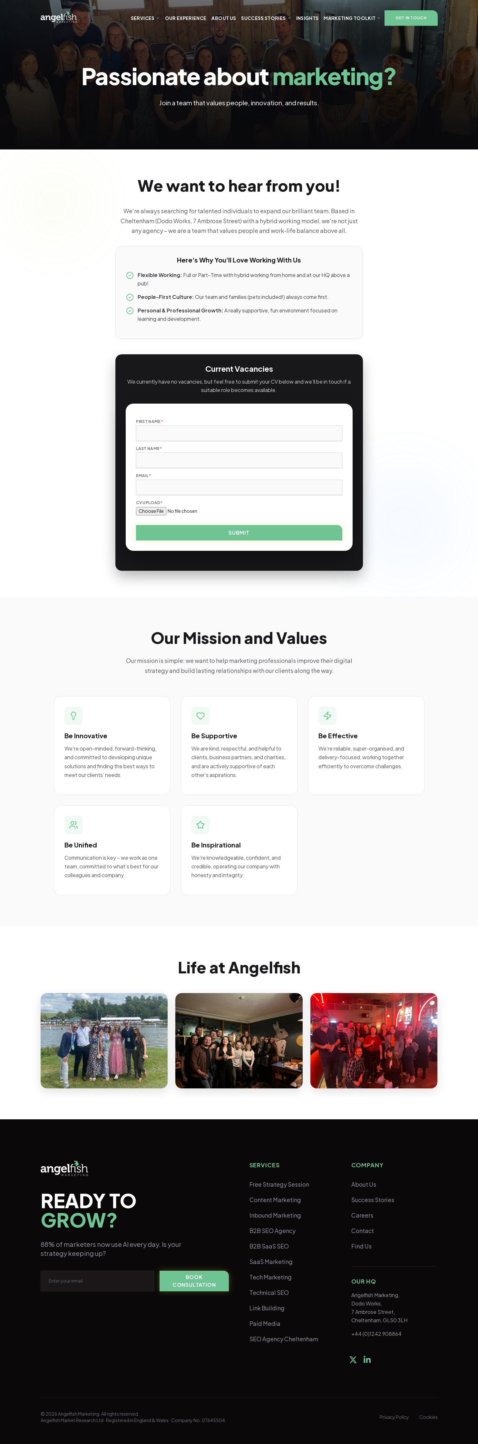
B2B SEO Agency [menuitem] (272, 1230)
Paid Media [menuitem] (264, 1323)
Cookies (428, 1417)
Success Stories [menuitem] (372, 1199)
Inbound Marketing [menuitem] (275, 1215)
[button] (411, 18)
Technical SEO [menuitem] (269, 1292)
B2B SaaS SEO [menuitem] (269, 1246)
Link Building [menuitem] (267, 1308)
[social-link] (353, 1359)
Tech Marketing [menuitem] (270, 1277)
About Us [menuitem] (363, 1184)
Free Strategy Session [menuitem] (279, 1184)
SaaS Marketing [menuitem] (271, 1261)
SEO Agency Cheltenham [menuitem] (283, 1339)
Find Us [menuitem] (361, 1246)
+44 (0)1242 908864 (376, 1333)
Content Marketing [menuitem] (275, 1199)
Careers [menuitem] (362, 1215)
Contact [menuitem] (362, 1230)
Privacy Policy (394, 1417)
